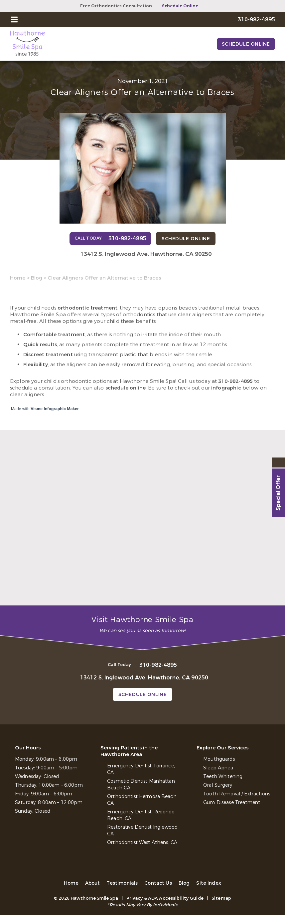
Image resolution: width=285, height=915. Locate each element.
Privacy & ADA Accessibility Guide (165, 898)
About (92, 883)
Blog (36, 278)
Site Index (208, 883)
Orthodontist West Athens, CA (142, 842)
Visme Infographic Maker (55, 409)
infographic (226, 388)
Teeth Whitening (222, 776)
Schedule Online (180, 6)
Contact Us (158, 883)
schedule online (125, 388)
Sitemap (221, 898)
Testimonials (122, 883)
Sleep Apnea (218, 768)
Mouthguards (219, 759)
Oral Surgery (217, 785)
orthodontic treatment (87, 308)
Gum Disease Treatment (231, 802)
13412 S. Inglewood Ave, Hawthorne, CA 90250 (146, 254)
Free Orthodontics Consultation (116, 6)
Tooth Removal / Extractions (236, 794)
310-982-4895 (235, 381)
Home (18, 278)
